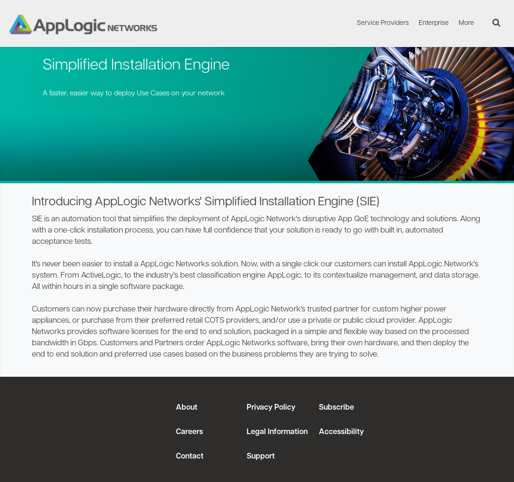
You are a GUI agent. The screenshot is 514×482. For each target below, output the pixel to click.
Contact (190, 456)
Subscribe (335, 408)
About (186, 408)
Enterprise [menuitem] (434, 23)
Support (261, 456)
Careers (189, 432)
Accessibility (340, 432)
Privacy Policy (271, 408)
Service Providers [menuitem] (383, 23)
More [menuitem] (466, 23)
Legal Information (277, 432)
